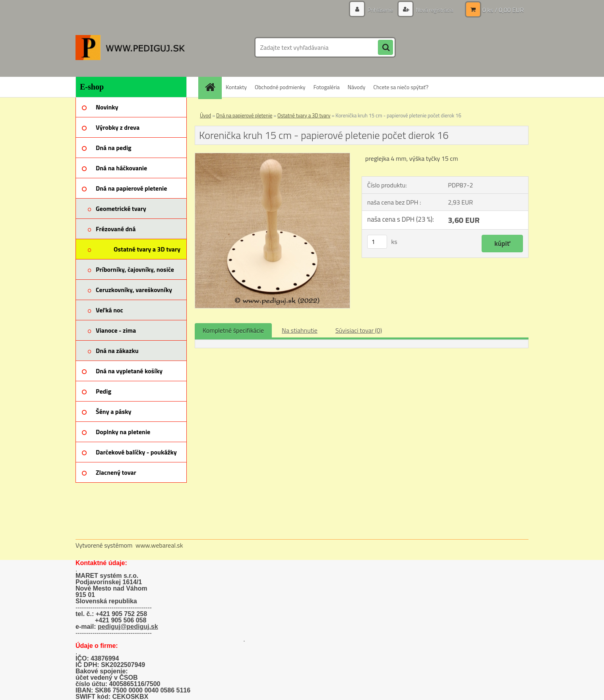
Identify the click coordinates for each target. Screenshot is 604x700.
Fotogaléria (327, 87)
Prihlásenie (380, 10)
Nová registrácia (434, 10)
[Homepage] (212, 87)
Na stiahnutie (299, 330)
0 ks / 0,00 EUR (503, 10)
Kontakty (236, 87)
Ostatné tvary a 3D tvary (303, 115)
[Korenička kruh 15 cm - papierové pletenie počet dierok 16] (272, 156)
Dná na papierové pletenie (244, 115)
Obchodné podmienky (280, 87)
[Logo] (130, 47)
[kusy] (377, 242)
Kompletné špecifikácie (233, 330)
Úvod (205, 115)
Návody (357, 87)
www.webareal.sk (159, 545)
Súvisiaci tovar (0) (358, 330)
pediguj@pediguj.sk (128, 626)
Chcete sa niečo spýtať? (400, 87)
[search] (385, 47)
